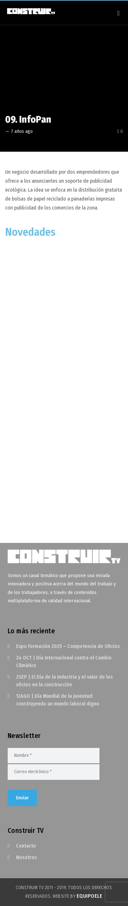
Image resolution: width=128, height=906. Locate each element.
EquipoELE (90, 896)
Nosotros (26, 857)
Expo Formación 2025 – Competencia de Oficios (68, 646)
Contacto (26, 846)
